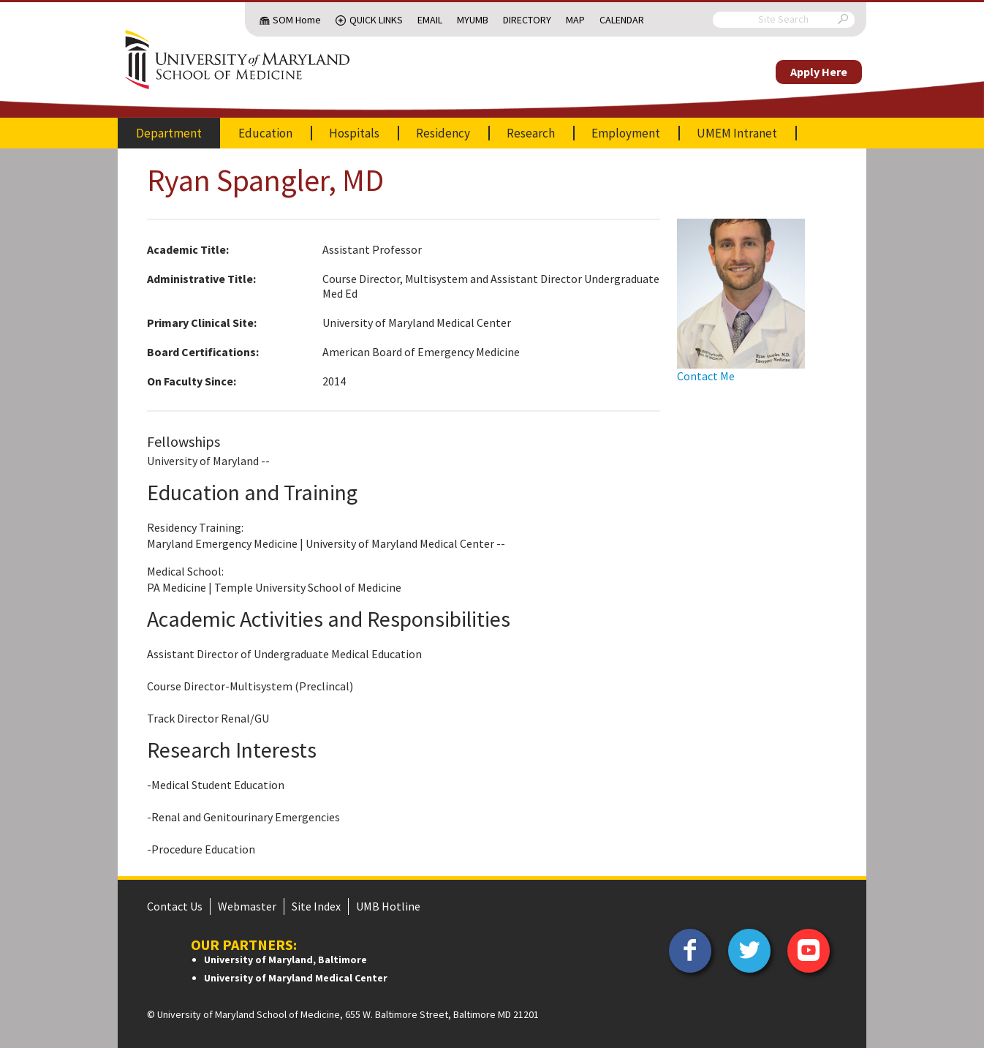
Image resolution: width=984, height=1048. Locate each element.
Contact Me (706, 376)
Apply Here (818, 71)
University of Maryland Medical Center (295, 977)
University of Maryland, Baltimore (285, 959)
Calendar (621, 19)
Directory (527, 19)
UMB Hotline (388, 906)
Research (531, 133)
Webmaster (247, 906)
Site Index (316, 906)
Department (169, 133)
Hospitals (354, 133)
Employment (625, 133)
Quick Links (376, 19)
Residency (443, 133)
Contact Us (175, 906)
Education (265, 133)
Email (429, 19)
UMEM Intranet (737, 133)
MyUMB (472, 19)
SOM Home (297, 19)
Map (575, 19)
